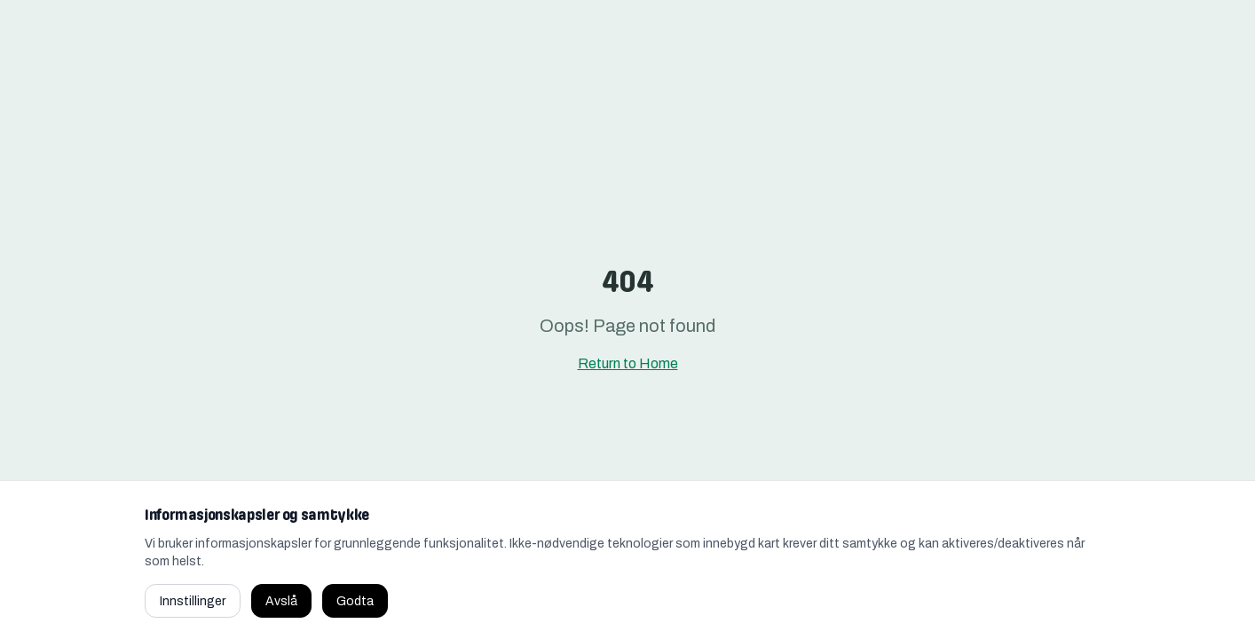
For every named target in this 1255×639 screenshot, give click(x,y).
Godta (355, 601)
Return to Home (628, 363)
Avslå (281, 601)
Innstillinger (192, 601)
